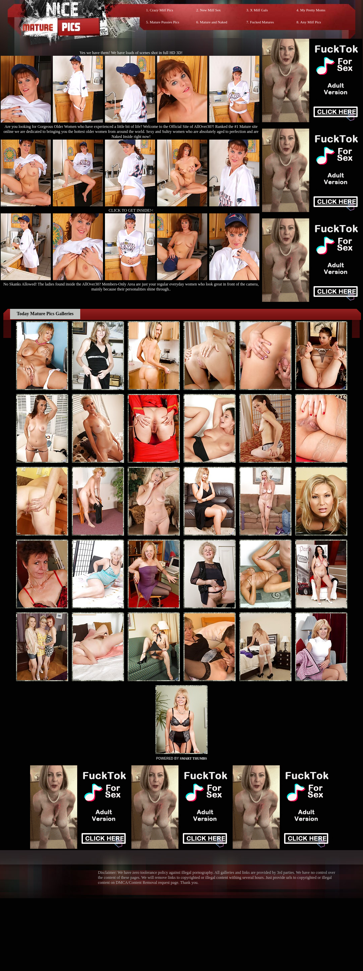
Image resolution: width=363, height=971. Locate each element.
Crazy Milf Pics (161, 10)
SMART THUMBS (193, 758)
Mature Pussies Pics (164, 22)
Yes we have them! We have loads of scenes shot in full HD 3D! (131, 52)
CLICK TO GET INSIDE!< (131, 210)
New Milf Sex (210, 10)
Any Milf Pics (310, 22)
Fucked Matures (262, 22)
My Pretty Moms (312, 10)
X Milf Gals (259, 10)
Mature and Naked (213, 22)
